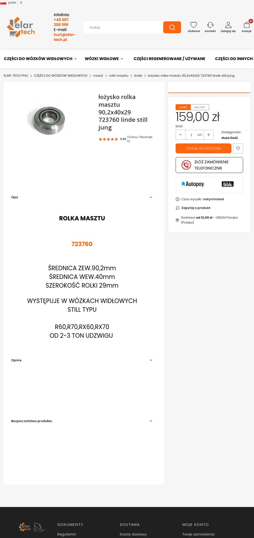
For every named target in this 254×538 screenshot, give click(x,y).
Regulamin (66, 452)
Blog (123, 498)
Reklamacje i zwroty (74, 490)
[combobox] (119, 27)
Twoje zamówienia (198, 452)
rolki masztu (118, 75)
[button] (172, 27)
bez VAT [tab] (199, 107)
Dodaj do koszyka (203, 148)
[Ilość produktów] (191, 135)
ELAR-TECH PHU (16, 75)
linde (138, 75)
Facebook (129, 512)
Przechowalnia (195, 467)
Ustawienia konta (197, 459)
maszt (98, 75)
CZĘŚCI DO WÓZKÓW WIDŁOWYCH (60, 75)
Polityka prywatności (75, 459)
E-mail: (65, 34)
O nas (125, 490)
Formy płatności (134, 459)
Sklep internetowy (125, 531)
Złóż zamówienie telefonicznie (205, 165)
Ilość (179, 126)
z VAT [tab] (183, 107)
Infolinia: (62, 19)
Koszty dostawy (133, 452)
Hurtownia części (134, 505)
